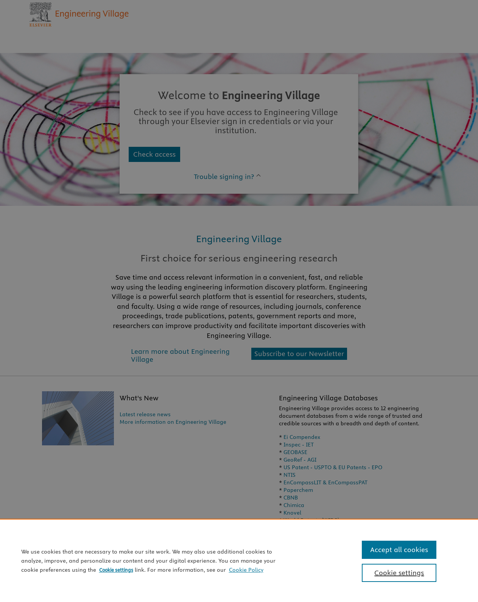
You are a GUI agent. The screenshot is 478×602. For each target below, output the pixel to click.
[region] (239, 560)
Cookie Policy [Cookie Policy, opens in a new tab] (246, 569)
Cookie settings (116, 570)
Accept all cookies (399, 549)
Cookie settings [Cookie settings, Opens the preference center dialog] (399, 572)
